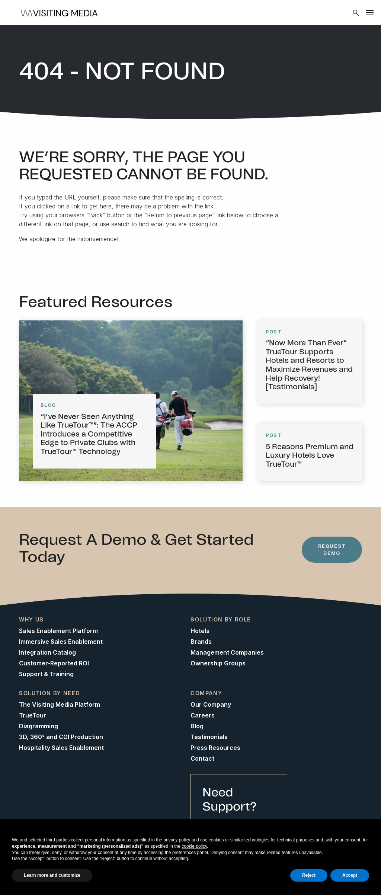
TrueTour (32, 715)
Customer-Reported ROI (54, 663)
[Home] (61, 12)
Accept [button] (349, 875)
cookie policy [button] (194, 846)
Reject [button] (309, 875)
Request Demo (332, 549)
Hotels (199, 631)
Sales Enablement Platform (58, 631)
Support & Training (46, 674)
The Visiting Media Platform (59, 704)
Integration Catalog (47, 652)
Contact (202, 758)
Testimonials (209, 737)
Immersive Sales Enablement (61, 641)
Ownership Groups (218, 663)
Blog (197, 726)
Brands (201, 641)
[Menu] (370, 12)
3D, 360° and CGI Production (61, 737)
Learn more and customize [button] (52, 875)
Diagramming (38, 726)
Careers (202, 715)
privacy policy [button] (176, 840)
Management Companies (227, 652)
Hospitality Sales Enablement (61, 747)
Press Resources (215, 747)
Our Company (210, 704)
